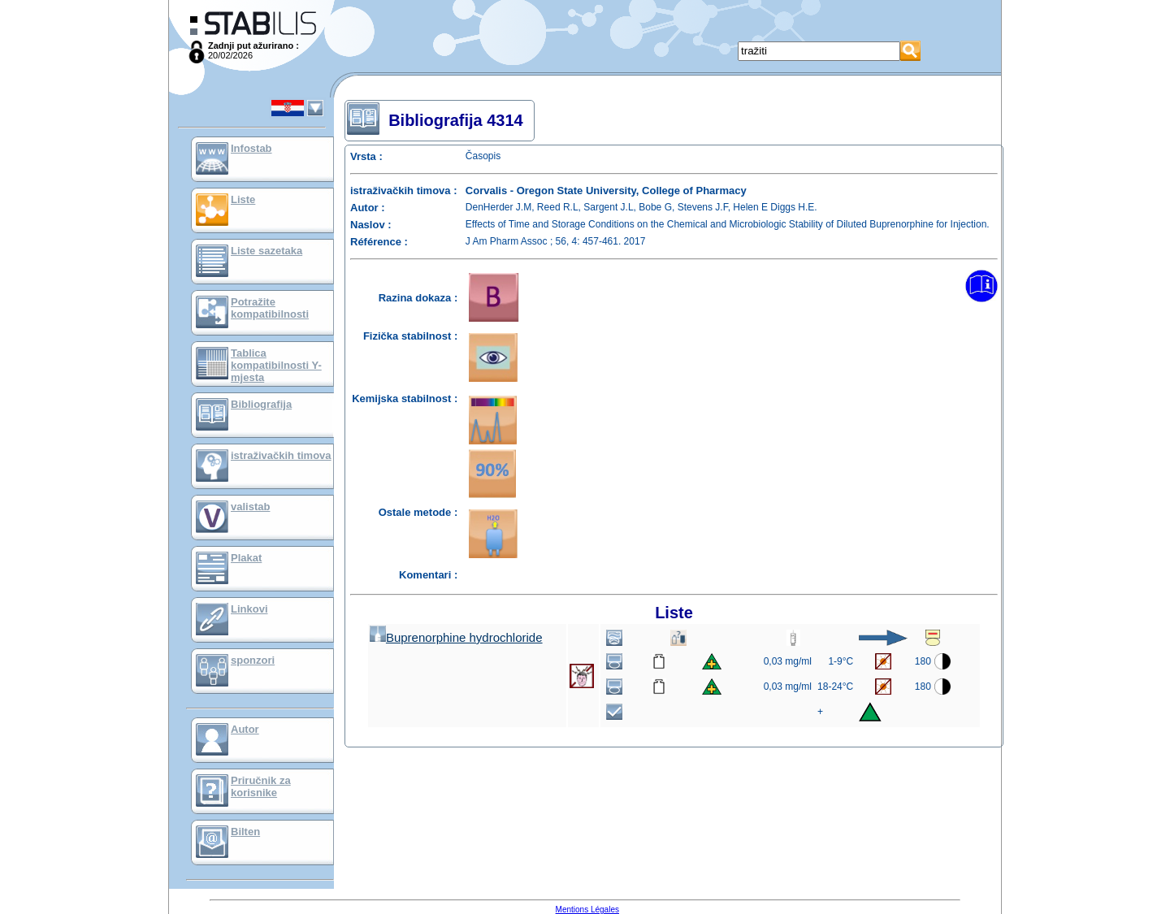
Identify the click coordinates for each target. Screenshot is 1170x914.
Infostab (251, 148)
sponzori (253, 660)
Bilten (245, 831)
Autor (245, 729)
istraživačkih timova (281, 455)
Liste (243, 199)
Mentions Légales (587, 909)
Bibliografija (261, 404)
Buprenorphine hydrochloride (456, 637)
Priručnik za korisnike (261, 786)
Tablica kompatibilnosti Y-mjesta (276, 365)
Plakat (246, 558)
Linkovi (249, 609)
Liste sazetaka (266, 251)
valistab (250, 506)
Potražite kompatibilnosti (270, 308)
